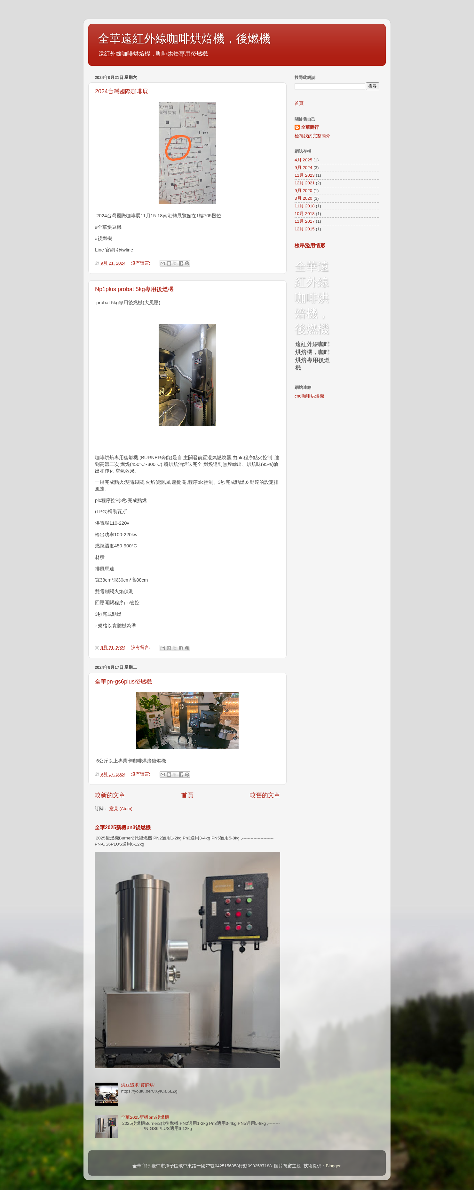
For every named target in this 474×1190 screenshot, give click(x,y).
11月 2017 (305, 221)
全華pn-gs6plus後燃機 (123, 681)
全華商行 (310, 127)
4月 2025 (303, 160)
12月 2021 (305, 183)
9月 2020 (303, 190)
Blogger (333, 1165)
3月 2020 (303, 198)
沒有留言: (141, 263)
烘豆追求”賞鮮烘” (138, 1085)
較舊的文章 (265, 795)
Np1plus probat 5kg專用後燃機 (134, 289)
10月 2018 (305, 213)
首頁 (187, 795)
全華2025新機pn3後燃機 (123, 827)
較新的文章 (110, 795)
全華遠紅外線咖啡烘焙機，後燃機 (184, 38)
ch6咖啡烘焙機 (309, 396)
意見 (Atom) (120, 808)
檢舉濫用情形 (310, 245)
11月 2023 (305, 175)
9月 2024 (303, 167)
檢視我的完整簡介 (312, 136)
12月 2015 (305, 229)
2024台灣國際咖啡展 (121, 91)
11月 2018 (305, 206)
